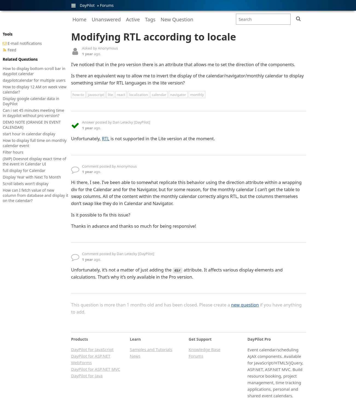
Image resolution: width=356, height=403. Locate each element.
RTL (105, 139)
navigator (178, 94)
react (121, 94)
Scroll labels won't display (25, 183)
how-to (78, 94)
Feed (12, 49)
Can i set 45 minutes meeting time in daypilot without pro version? (33, 113)
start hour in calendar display (29, 133)
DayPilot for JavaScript (92, 349)
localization (138, 94)
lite (110, 94)
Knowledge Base (204, 349)
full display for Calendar (24, 170)
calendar (159, 94)
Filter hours (13, 152)
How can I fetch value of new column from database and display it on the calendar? (35, 195)
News (135, 356)
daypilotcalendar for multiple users (34, 80)
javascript (96, 94)
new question (245, 305)
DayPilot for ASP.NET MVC (95, 369)
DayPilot (87, 5)
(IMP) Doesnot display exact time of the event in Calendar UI (34, 161)
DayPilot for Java (87, 375)
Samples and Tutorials (151, 349)
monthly (197, 94)
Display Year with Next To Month (32, 177)
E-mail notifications (25, 43)
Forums (106, 5)
